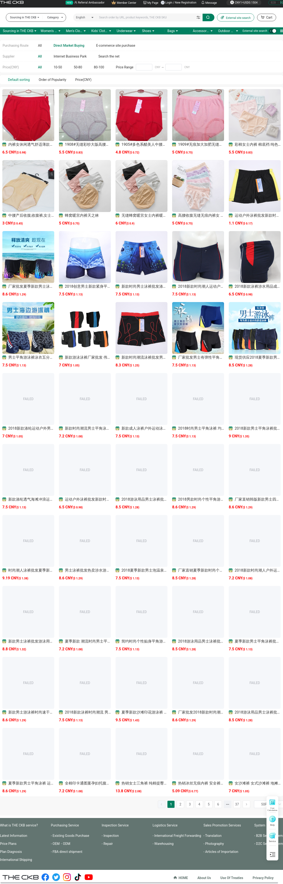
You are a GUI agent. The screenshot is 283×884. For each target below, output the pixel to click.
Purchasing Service (65, 825)
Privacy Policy (263, 878)
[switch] (273, 31)
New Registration (185, 2)
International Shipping (16, 860)
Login (168, 2)
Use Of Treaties (232, 878)
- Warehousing (163, 844)
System (259, 825)
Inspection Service (115, 825)
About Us (204, 878)
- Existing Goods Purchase (70, 836)
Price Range (124, 67)
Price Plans (8, 844)
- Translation (213, 836)
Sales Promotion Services (222, 825)
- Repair (107, 844)
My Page (150, 2)
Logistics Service (165, 825)
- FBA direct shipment (66, 852)
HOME (180, 878)
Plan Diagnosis (11, 852)
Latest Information (13, 836)
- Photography (214, 844)
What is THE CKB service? (19, 825)
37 (237, 804)
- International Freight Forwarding (177, 836)
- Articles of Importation (221, 852)
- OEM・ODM (60, 844)
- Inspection (110, 836)
